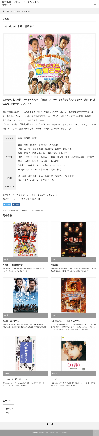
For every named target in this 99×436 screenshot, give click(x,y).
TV (7, 413)
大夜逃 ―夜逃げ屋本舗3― (14, 265)
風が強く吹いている (11, 321)
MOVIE (9, 409)
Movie (6, 18)
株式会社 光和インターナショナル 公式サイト (53, 432)
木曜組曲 (54, 265)
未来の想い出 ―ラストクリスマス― (66, 321)
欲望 (41, 210)
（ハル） (54, 379)
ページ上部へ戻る (96, 433)
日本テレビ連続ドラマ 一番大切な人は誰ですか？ (21, 210)
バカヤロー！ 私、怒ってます (15, 379)
